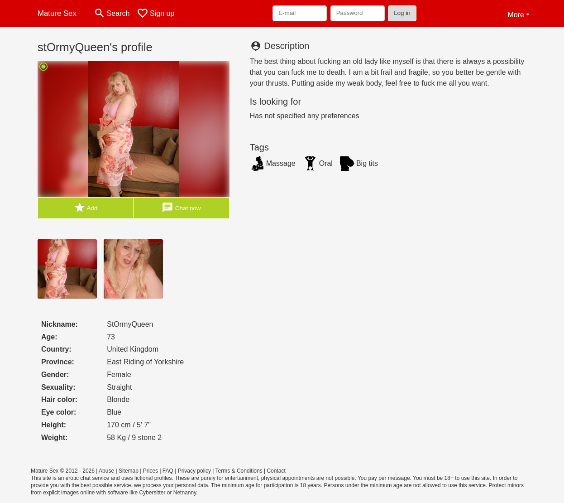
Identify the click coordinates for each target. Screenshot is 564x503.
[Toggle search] (111, 13)
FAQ (168, 471)
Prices (150, 471)
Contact (276, 471)
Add (86, 208)
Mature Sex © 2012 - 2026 (63, 471)
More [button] (515, 15)
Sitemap (129, 471)
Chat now (181, 208)
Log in (402, 13)
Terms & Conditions (239, 471)
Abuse (106, 471)
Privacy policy (194, 471)
